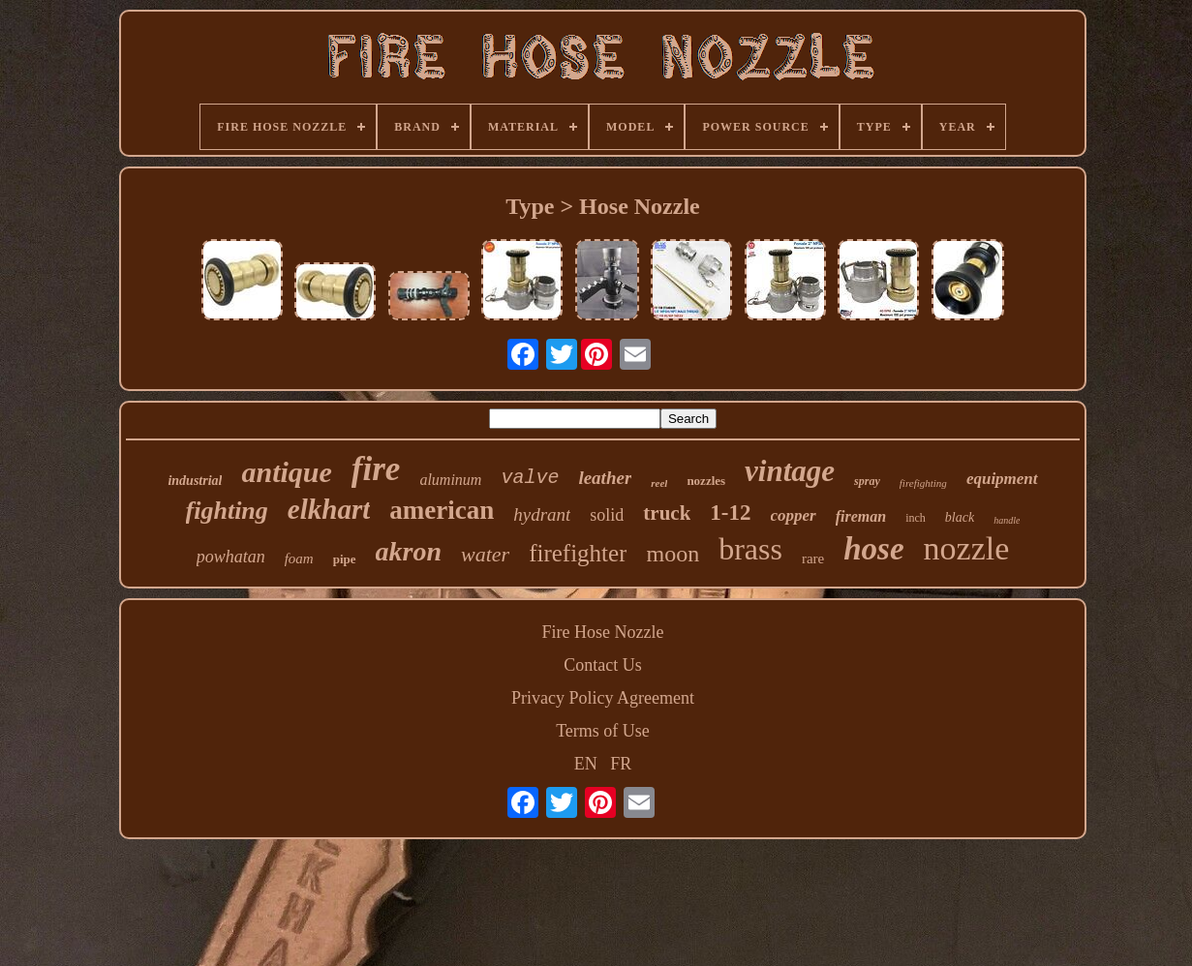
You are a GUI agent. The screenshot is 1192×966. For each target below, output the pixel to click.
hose (873, 548)
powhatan (231, 556)
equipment (1002, 478)
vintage (790, 471)
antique (286, 472)
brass (750, 548)
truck (666, 513)
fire (376, 469)
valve (530, 478)
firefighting (923, 483)
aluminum (450, 479)
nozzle (967, 548)
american (441, 510)
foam (299, 558)
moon (672, 553)
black (959, 517)
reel (659, 483)
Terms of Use (603, 730)
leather (604, 478)
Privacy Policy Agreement (602, 698)
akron (409, 551)
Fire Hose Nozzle (603, 632)
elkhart (329, 509)
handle (1006, 520)
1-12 (730, 512)
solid (607, 515)
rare (813, 558)
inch (915, 518)
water (485, 554)
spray (867, 481)
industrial (195, 480)
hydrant (541, 514)
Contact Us (603, 665)
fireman (861, 516)
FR (620, 763)
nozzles (706, 480)
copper (793, 515)
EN (585, 763)
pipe (344, 559)
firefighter (578, 553)
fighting (227, 511)
